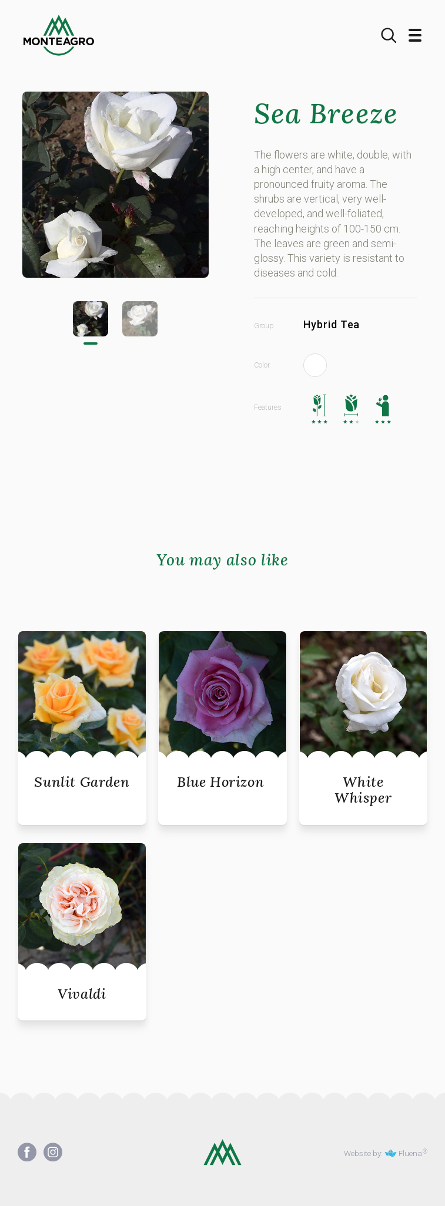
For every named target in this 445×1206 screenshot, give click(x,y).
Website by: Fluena (383, 1153)
